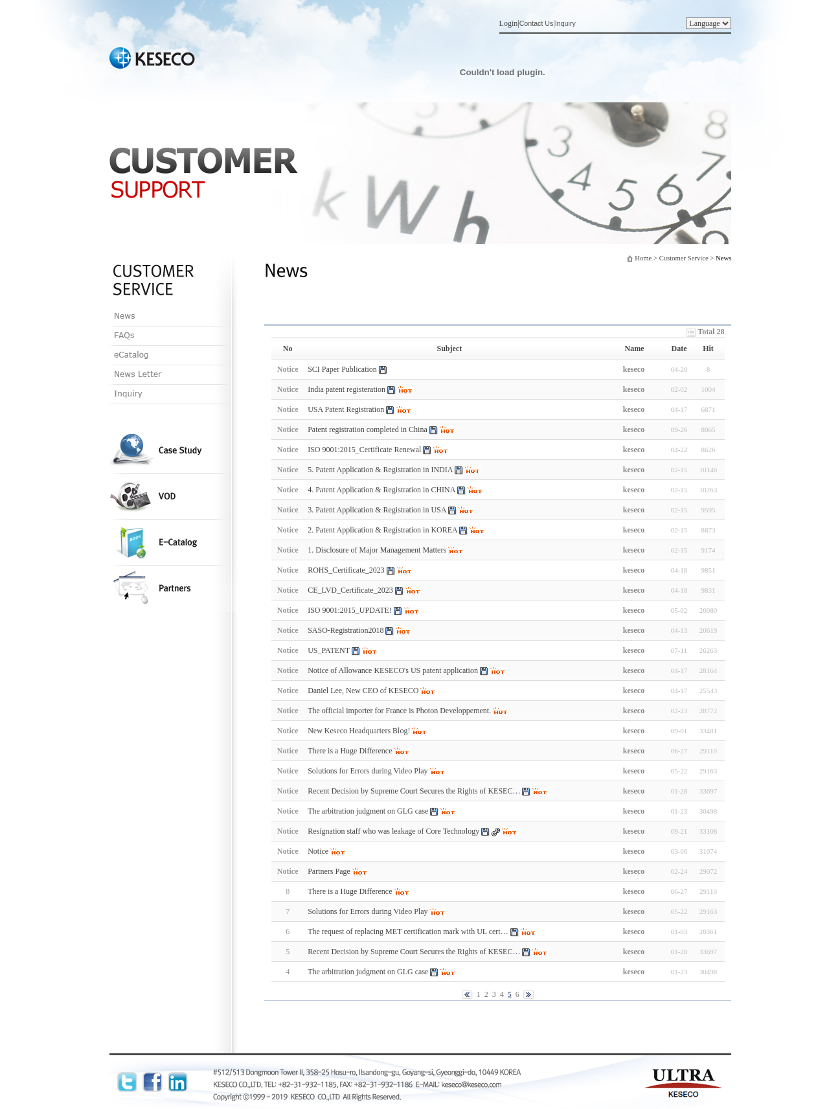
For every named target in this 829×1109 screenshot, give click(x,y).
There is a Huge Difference (350, 891)
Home (643, 258)
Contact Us (536, 23)
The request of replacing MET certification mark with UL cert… (408, 931)
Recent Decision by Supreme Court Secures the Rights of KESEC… (414, 951)
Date (679, 348)
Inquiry (565, 23)
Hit (708, 348)
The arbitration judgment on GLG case (368, 971)
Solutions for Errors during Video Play (367, 911)
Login (508, 23)
